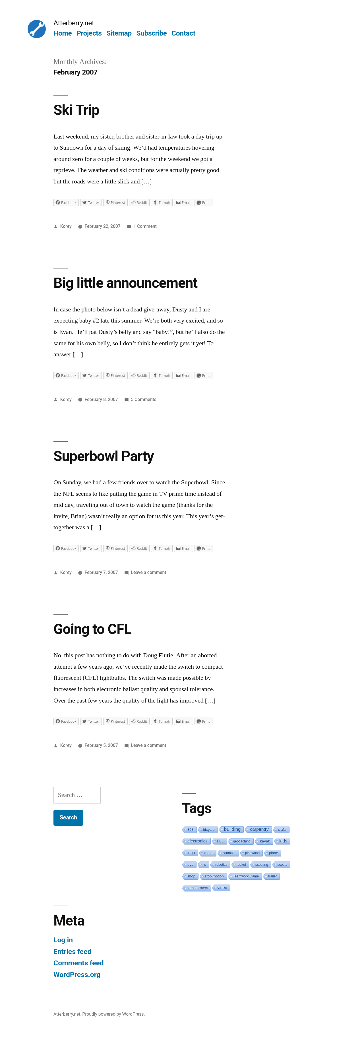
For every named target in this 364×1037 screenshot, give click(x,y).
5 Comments (143, 399)
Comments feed (78, 963)
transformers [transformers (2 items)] (197, 888)
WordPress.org (77, 974)
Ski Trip (76, 110)
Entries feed (72, 951)
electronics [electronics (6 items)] (197, 841)
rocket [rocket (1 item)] (241, 865)
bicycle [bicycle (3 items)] (209, 829)
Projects (89, 33)
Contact (183, 33)
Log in (63, 940)
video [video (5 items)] (222, 887)
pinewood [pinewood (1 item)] (252, 853)
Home (62, 33)
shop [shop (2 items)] (191, 876)
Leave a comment (148, 572)
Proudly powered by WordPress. (113, 1014)
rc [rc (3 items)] (204, 864)
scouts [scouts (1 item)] (283, 865)
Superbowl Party (103, 456)
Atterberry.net (73, 23)
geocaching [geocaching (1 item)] (242, 841)
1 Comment (144, 226)
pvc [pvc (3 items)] (190, 864)
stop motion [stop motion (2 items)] (214, 876)
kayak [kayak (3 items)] (265, 841)
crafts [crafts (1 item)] (282, 830)
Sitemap (119, 33)
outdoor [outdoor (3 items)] (229, 853)
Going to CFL (92, 629)
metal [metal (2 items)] (208, 853)
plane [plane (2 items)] (273, 853)
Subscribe (151, 33)
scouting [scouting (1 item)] (261, 865)
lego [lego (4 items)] (191, 852)
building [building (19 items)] (232, 829)
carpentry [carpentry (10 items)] (259, 829)
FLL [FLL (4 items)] (220, 841)
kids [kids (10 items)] (283, 840)
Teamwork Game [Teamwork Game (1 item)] (246, 876)
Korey (66, 226)
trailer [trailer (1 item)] (272, 876)
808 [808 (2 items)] (190, 829)
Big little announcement (125, 283)
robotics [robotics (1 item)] (221, 865)
